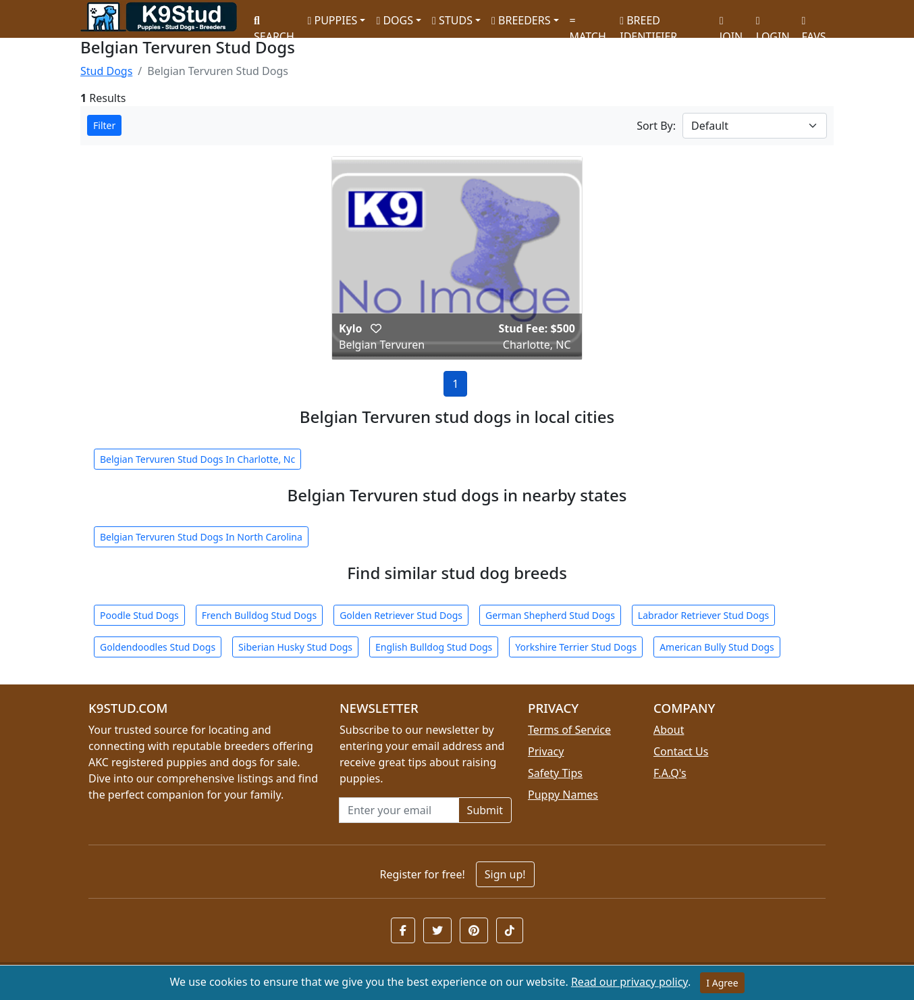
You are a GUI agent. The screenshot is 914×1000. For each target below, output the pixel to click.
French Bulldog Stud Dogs (259, 615)
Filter (104, 125)
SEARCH (274, 24)
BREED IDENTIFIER (648, 22)
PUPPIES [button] (332, 20)
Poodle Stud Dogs (139, 615)
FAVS (814, 24)
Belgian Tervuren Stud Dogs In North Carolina (201, 536)
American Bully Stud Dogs (717, 647)
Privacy (546, 751)
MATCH (588, 24)
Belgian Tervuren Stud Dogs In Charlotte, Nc (197, 459)
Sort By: (656, 125)
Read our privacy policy (629, 981)
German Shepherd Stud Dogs (550, 615)
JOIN (731, 24)
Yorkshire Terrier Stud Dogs (576, 647)
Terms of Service (569, 729)
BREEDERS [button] (520, 20)
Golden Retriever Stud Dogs (401, 615)
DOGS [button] (394, 20)
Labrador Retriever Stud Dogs (703, 615)
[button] (376, 328)
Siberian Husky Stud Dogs (295, 647)
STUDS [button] (452, 20)
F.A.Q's (670, 773)
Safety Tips (555, 773)
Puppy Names (563, 794)
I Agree (722, 982)
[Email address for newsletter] (399, 810)
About (668, 729)
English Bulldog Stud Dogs (433, 647)
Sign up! (505, 874)
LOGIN (773, 24)
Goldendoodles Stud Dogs (157, 647)
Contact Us (680, 751)
